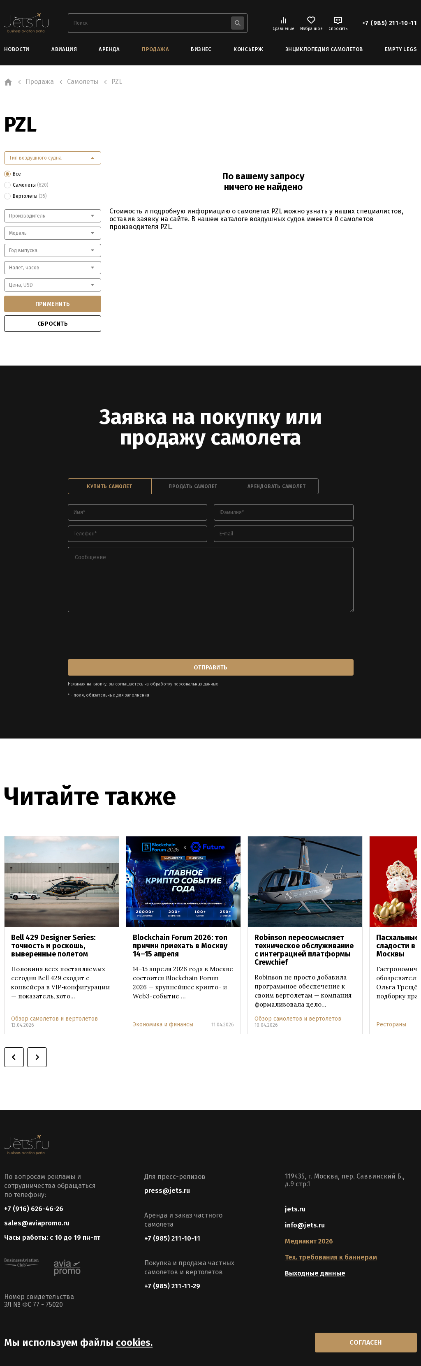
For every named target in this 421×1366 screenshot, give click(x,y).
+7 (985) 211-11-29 (172, 1286)
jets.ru (295, 1209)
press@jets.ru (167, 1191)
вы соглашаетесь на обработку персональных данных (163, 684)
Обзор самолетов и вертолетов (54, 1018)
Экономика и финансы (163, 1024)
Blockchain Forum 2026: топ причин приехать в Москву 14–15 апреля (180, 945)
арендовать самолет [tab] (277, 486)
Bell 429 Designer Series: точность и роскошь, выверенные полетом (53, 945)
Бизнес (201, 49)
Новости (17, 49)
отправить (211, 667)
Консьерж (248, 49)
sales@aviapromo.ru (36, 1223)
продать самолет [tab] (193, 486)
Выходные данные (315, 1273)
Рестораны (391, 1024)
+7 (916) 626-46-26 (33, 1209)
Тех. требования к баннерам (331, 1257)
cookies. (134, 1342)
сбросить (52, 323)
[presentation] (130, 636)
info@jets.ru (305, 1225)
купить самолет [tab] (109, 486)
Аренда (109, 49)
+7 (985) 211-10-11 (389, 23)
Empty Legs (401, 49)
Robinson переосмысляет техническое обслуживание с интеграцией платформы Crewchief (304, 949)
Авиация (64, 49)
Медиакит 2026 (309, 1241)
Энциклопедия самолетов (324, 49)
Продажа (155, 49)
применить (52, 304)
